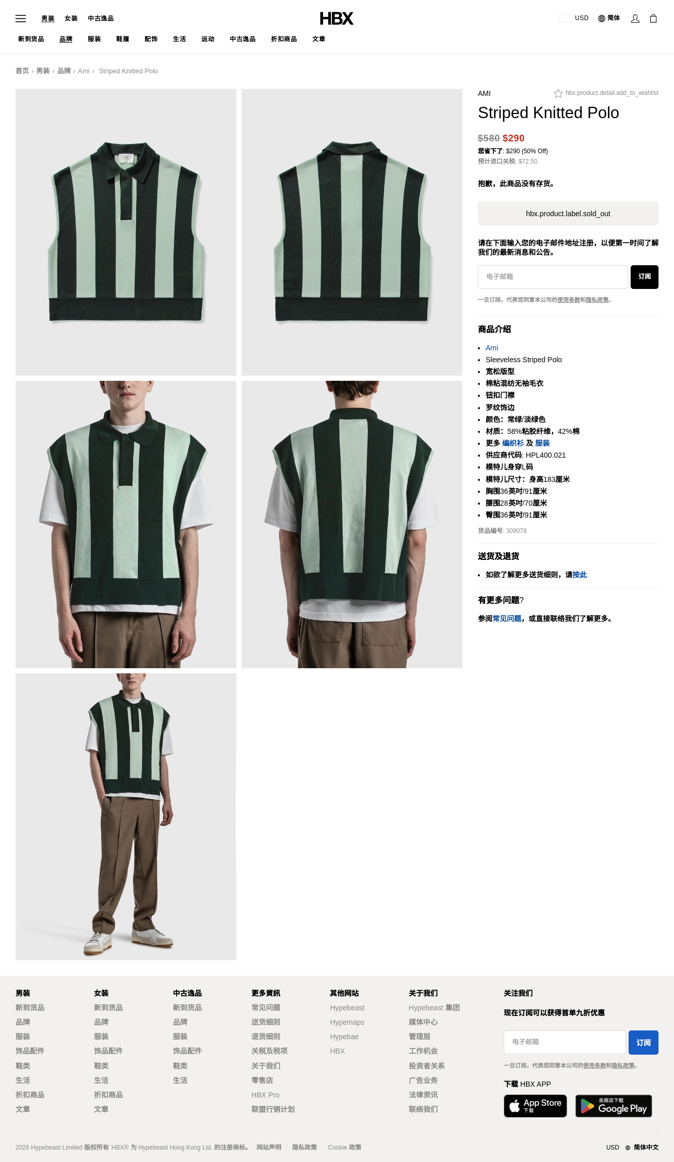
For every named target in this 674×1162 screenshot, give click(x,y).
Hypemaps (347, 1022)
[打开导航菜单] (20, 18)
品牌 (64, 71)
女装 (71, 18)
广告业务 (423, 1080)
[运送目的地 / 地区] (573, 18)
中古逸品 (101, 18)
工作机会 (423, 1051)
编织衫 (513, 443)
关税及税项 (269, 1051)
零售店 (262, 1080)
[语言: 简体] (609, 18)
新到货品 (29, 1008)
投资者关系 (427, 1066)
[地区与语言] (625, 1148)
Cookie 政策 (344, 1147)
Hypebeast (347, 1008)
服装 (542, 443)
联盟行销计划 (273, 1109)
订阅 (644, 276)
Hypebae (344, 1036)
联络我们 (423, 1109)
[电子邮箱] (553, 277)
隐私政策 (597, 300)
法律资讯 (423, 1095)
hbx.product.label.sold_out (568, 213)
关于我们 (265, 1066)
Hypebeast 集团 (434, 1008)
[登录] (635, 18)
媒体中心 (423, 1022)
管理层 (419, 1036)
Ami (83, 71)
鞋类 (22, 1066)
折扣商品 (29, 1095)
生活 (22, 1080)
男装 (47, 18)
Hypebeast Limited (56, 1147)
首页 (22, 71)
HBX (337, 1051)
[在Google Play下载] (613, 1106)
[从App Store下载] (535, 1106)
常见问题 (265, 1008)
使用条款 (568, 300)
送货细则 (265, 1022)
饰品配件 (29, 1051)
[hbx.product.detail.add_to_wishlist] (606, 96)
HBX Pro (265, 1095)
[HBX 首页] (337, 18)
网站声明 (268, 1147)
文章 (22, 1109)
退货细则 (265, 1036)
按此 (579, 575)
